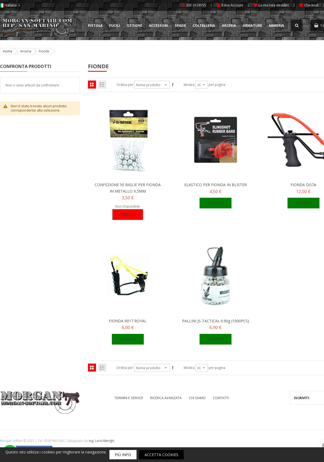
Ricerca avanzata (166, 397)
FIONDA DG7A (303, 184)
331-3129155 (196, 5)
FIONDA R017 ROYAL (127, 320)
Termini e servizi (129, 397)
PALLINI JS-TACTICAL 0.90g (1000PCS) (215, 320)
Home (7, 51)
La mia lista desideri (274, 5)
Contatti (221, 397)
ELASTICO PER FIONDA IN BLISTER (215, 184)
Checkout (311, 5)
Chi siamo (197, 397)
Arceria (25, 51)
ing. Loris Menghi (101, 440)
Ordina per (124, 84)
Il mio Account (232, 5)
